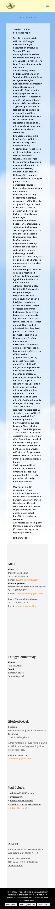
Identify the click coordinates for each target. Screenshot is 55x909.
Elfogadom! (11, 904)
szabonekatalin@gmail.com (29, 593)
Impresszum (16, 796)
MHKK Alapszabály (19, 808)
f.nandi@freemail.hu (26, 606)
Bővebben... (43, 904)
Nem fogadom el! (27, 904)
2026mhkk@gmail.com (27, 579)
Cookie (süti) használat (21, 800)
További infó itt (15, 865)
